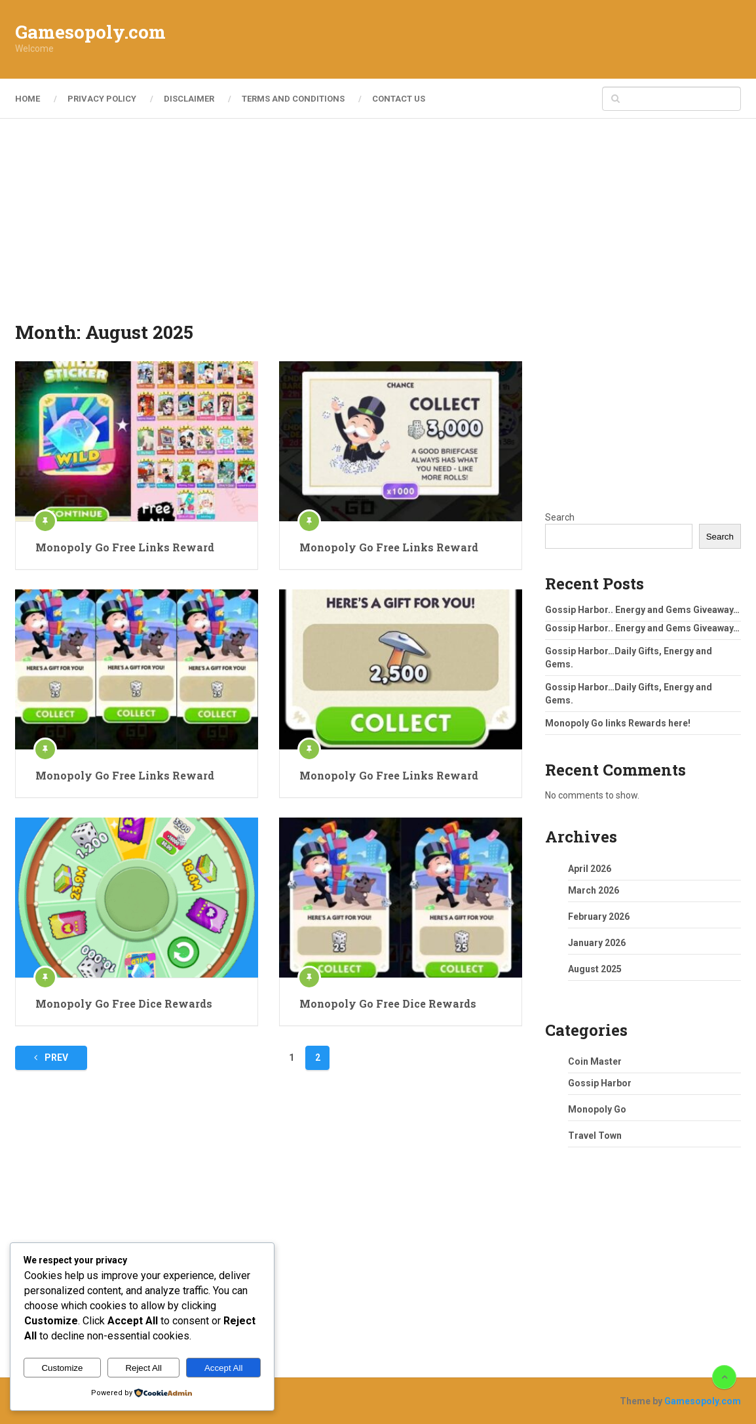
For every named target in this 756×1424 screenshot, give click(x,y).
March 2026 (593, 890)
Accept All (223, 1368)
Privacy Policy (101, 99)
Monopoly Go (597, 1109)
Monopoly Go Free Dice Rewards (123, 1003)
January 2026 (597, 943)
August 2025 (595, 969)
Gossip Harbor (600, 1083)
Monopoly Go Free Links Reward (124, 547)
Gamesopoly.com (90, 32)
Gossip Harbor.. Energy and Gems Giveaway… (642, 609)
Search (560, 517)
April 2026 (589, 868)
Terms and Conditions (293, 99)
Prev (51, 1057)
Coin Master (595, 1061)
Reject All (143, 1368)
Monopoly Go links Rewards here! (617, 723)
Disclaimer (189, 99)
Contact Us (398, 99)
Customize (62, 1368)
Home (27, 99)
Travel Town (595, 1135)
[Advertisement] (502, 39)
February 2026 (599, 916)
